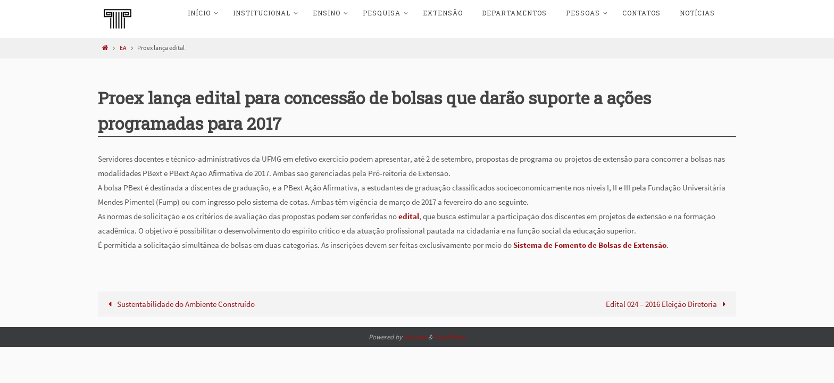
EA (123, 48)
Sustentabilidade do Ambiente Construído (179, 304)
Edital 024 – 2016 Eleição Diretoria (668, 304)
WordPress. (450, 337)
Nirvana (415, 337)
